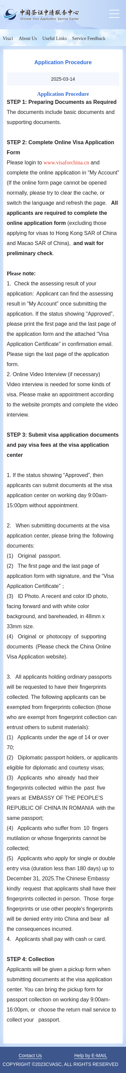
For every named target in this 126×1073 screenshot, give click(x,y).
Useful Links (54, 38)
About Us (28, 38)
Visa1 (8, 38)
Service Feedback (89, 38)
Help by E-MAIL (90, 1055)
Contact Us (30, 1055)
